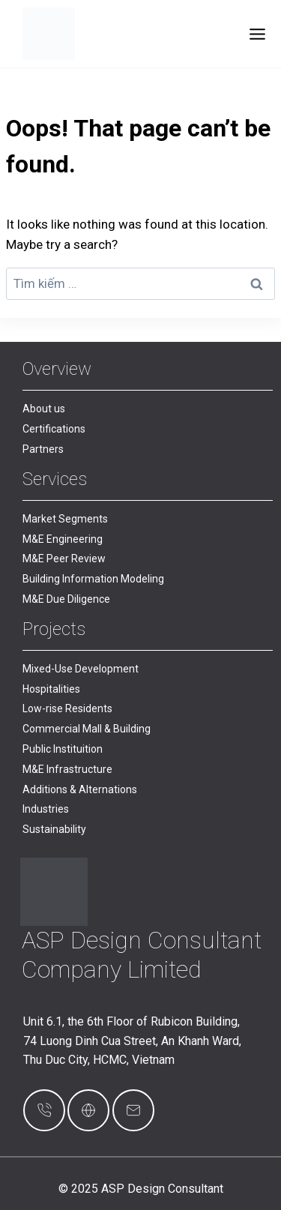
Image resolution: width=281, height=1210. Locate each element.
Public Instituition (62, 749)
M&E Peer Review (64, 559)
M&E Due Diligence (66, 599)
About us (43, 409)
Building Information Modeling (93, 579)
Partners (43, 449)
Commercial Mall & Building (86, 729)
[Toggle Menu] (257, 34)
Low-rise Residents (67, 708)
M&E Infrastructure (67, 769)
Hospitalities (51, 689)
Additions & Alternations (79, 789)
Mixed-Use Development (80, 669)
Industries (45, 809)
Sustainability (54, 829)
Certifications (53, 429)
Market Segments (65, 519)
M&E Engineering (62, 539)
